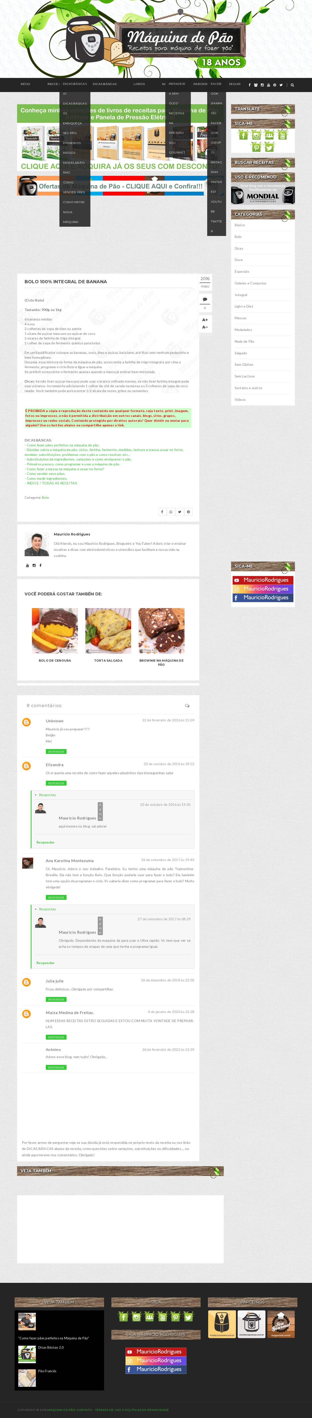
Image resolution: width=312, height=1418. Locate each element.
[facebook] (250, 85)
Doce (239, 260)
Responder (56, 751)
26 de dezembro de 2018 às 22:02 (168, 980)
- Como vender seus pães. (45, 473)
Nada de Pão (244, 341)
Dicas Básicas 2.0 (51, 1347)
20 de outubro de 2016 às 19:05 (165, 804)
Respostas (47, 795)
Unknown (55, 720)
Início (22, 85)
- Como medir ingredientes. (46, 478)
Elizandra (55, 764)
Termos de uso (108, 1410)
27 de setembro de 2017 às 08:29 (164, 919)
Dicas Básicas (86, 85)
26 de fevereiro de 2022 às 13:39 (168, 1049)
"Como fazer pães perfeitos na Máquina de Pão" (53, 1338)
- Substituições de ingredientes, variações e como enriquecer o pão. (78, 459)
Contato (84, 1410)
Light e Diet (244, 306)
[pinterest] (274, 85)
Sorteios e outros (249, 388)
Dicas (239, 248)
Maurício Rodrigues (77, 818)
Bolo (45, 497)
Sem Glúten (244, 364)
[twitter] (281, 85)
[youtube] (268, 85)
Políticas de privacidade (147, 1410)
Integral (241, 295)
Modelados (243, 330)
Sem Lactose (245, 376)
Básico (240, 225)
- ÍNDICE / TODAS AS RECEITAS (51, 483)
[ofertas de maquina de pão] (120, 185)
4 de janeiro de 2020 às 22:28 (171, 1012)
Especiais (242, 271)
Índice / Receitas (51, 85)
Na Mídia (136, 85)
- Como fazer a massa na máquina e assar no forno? (64, 469)
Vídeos (240, 399)
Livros (113, 85)
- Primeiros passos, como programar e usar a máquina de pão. (72, 464)
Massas (241, 318)
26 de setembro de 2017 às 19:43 (168, 860)
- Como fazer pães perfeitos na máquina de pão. (62, 445)
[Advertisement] (120, 234)
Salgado (241, 353)
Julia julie (55, 980)
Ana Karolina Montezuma (70, 860)
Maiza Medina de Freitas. (70, 1012)
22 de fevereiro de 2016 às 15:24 (168, 720)
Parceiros (162, 85)
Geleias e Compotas (251, 283)
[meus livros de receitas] (120, 137)
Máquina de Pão (62, 1410)
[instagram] (262, 85)
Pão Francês (47, 1371)
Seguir (187, 85)
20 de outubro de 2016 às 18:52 (169, 764)
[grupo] (256, 85)
